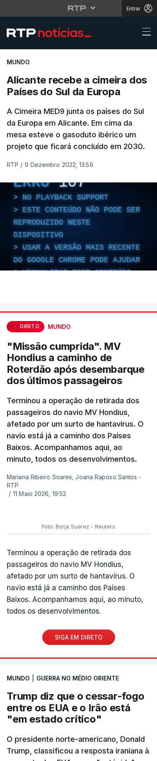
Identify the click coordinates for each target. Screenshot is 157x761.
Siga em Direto (79, 637)
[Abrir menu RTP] (78, 8)
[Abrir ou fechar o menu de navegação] (144, 33)
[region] (78, 226)
